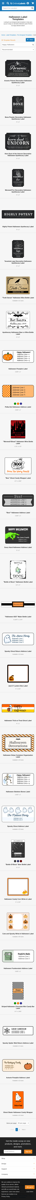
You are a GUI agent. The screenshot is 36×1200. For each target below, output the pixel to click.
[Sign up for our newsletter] (12, 1151)
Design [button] (4, 1163)
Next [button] (23, 1129)
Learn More (29, 1191)
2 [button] (19, 1129)
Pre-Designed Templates (24, 35)
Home (3, 35)
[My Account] (27, 3)
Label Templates (11, 35)
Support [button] (4, 1169)
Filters (30, 39)
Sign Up (28, 1151)
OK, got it (30, 1187)
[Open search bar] (7, 3)
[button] (3, 3)
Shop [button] (3, 1158)
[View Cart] (32, 3)
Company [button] (5, 1174)
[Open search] (32, 8)
